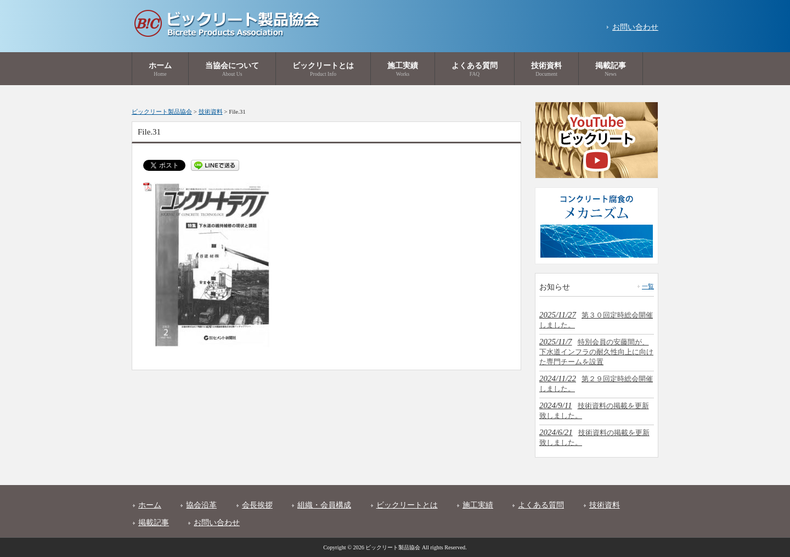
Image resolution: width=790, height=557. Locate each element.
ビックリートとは (407, 505)
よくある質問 (541, 505)
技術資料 (604, 505)
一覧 (648, 286)
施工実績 (477, 505)
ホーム (149, 505)
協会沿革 (201, 505)
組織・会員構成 (324, 505)
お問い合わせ (635, 27)
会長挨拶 (257, 505)
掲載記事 (153, 523)
